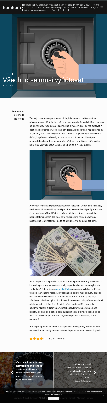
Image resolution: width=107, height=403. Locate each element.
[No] (103, 395)
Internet (8, 74)
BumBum (12, 7)
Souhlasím (53, 398)
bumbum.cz (18, 111)
